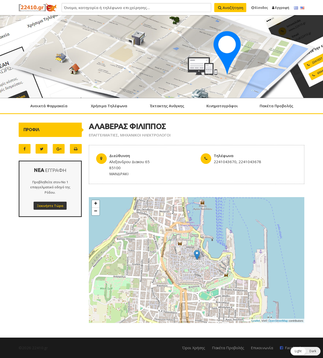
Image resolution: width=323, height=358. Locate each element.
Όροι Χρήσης (193, 347)
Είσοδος (259, 7)
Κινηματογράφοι (222, 105)
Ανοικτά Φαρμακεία (48, 105)
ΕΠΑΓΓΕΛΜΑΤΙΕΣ (103, 134)
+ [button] (95, 204)
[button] (305, 351)
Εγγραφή (280, 7)
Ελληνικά (296, 8)
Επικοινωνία (262, 347)
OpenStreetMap (278, 320)
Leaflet (256, 320)
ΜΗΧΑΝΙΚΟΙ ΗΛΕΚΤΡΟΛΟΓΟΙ (145, 134)
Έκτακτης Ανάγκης (167, 105)
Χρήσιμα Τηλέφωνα (109, 105)
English (302, 8)
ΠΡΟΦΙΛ (31, 129)
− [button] (95, 211)
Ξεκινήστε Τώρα (50, 205)
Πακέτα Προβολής (276, 105)
